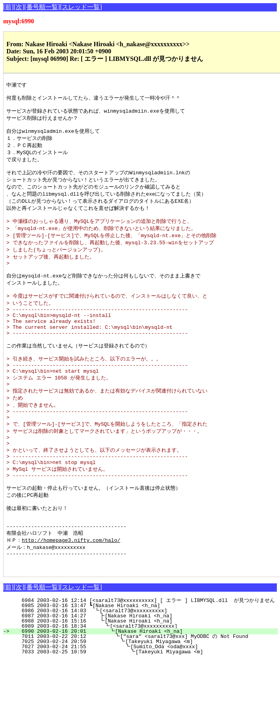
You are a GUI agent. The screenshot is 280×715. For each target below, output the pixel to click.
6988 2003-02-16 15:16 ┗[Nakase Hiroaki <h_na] (145, 676)
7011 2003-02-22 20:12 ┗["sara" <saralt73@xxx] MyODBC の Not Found (143, 691)
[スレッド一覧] (81, 7)
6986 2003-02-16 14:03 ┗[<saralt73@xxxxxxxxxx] (145, 666)
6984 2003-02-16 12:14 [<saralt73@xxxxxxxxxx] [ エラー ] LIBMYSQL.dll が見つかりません (143, 655)
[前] (8, 7)
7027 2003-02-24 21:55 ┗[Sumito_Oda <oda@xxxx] (142, 702)
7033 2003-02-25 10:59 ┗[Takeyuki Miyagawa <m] (142, 707)
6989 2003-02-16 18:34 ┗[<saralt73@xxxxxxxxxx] (144, 681)
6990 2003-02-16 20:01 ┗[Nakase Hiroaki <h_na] (144, 686)
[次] (19, 7)
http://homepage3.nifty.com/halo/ (71, 591)
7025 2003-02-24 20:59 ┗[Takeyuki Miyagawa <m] (143, 696)
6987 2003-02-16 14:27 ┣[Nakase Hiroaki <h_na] (145, 671)
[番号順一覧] (42, 7)
